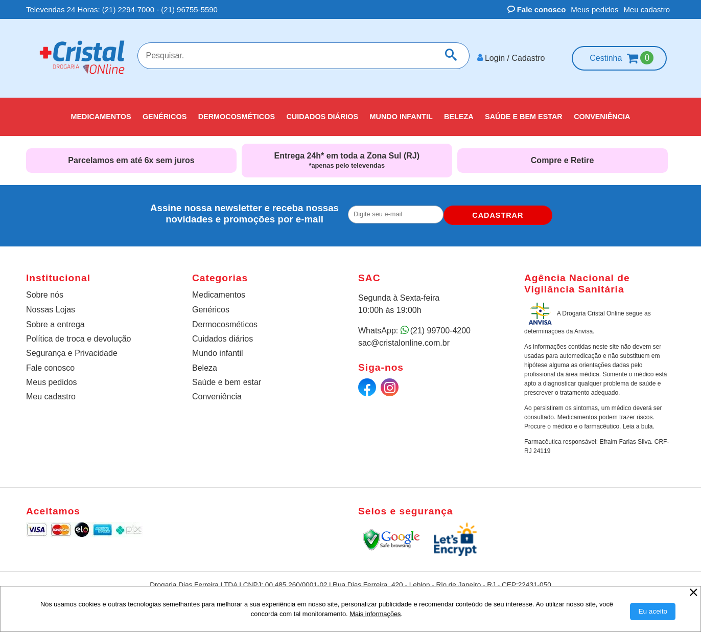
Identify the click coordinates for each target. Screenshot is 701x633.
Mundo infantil (217, 349)
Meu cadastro (646, 9)
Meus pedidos (594, 9)
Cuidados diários (222, 334)
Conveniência (217, 392)
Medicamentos (218, 290)
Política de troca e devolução (78, 334)
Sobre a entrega (55, 320)
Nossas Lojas (50, 305)
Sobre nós (44, 290)
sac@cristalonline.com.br (404, 338)
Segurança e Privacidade (72, 349)
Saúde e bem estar (226, 378)
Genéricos (210, 305)
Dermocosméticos (225, 320)
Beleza (204, 363)
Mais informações (375, 614)
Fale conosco (536, 9)
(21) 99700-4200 (440, 326)
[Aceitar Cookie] (652, 611)
